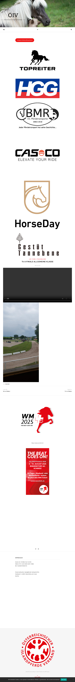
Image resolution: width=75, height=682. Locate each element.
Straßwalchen (41, 259)
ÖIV (13, 15)
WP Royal (47, 671)
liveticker (7, 384)
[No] (73, 679)
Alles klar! (63, 679)
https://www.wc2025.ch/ (37, 443)
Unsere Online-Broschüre (24, 40)
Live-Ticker (32, 259)
